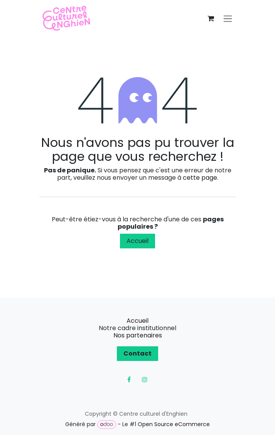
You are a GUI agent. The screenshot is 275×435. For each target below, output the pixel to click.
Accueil (137, 240)
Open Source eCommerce (174, 424)
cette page (200, 177)
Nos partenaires (137, 335)
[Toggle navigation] (227, 18)
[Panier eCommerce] (210, 18)
